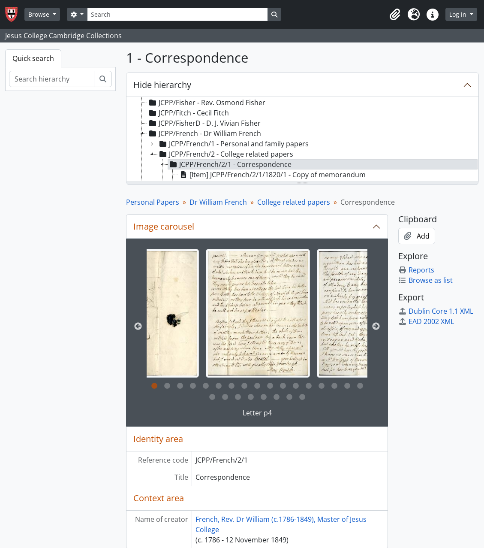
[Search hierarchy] (51, 79)
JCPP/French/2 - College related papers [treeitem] (225, 154)
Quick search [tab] (33, 58)
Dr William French (218, 202)
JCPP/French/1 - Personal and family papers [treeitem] (233, 144)
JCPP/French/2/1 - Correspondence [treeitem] (230, 164)
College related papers (293, 202)
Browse (39, 14)
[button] (394, 14)
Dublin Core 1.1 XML (435, 311)
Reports (416, 270)
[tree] (302, 140)
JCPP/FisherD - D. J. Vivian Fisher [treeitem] (204, 123)
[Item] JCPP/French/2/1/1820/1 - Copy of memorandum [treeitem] (272, 175)
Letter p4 (257, 413)
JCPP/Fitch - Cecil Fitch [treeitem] (188, 113)
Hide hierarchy (162, 85)
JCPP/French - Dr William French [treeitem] (204, 133)
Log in (458, 14)
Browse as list (425, 280)
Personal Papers (152, 202)
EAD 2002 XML (426, 321)
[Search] (177, 14)
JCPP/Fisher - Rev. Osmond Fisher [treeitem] (206, 102)
